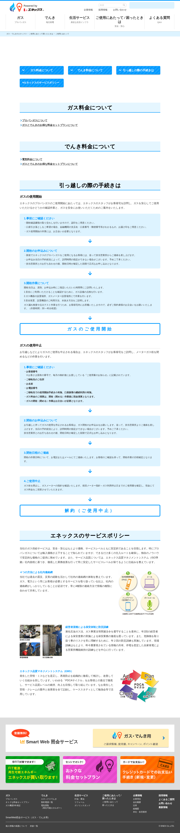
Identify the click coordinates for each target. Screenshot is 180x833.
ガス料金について (37, 71)
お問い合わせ (120, 10)
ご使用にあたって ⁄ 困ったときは (119, 21)
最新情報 (163, 807)
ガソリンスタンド (82, 805)
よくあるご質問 (166, 799)
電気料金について (31, 159)
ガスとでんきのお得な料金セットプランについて (49, 125)
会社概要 (137, 802)
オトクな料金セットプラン (17, 802)
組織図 (136, 809)
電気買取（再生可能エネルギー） (52, 806)
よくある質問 (159, 19)
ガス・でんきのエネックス (16, 34)
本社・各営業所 (140, 812)
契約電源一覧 (47, 802)
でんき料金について (87, 71)
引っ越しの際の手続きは (136, 71)
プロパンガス (11, 799)
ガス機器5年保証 (13, 805)
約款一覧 (34, 826)
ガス (20, 19)
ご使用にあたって (110, 802)
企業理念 (137, 799)
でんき (50, 19)
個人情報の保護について (16, 826)
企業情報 (88, 10)
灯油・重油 (79, 799)
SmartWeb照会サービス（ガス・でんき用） (28, 817)
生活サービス (79, 19)
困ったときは (108, 805)
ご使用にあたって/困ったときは (41, 34)
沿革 (135, 805)
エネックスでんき (49, 799)
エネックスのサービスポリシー (40, 84)
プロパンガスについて (33, 120)
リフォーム (79, 802)
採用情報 (102, 10)
